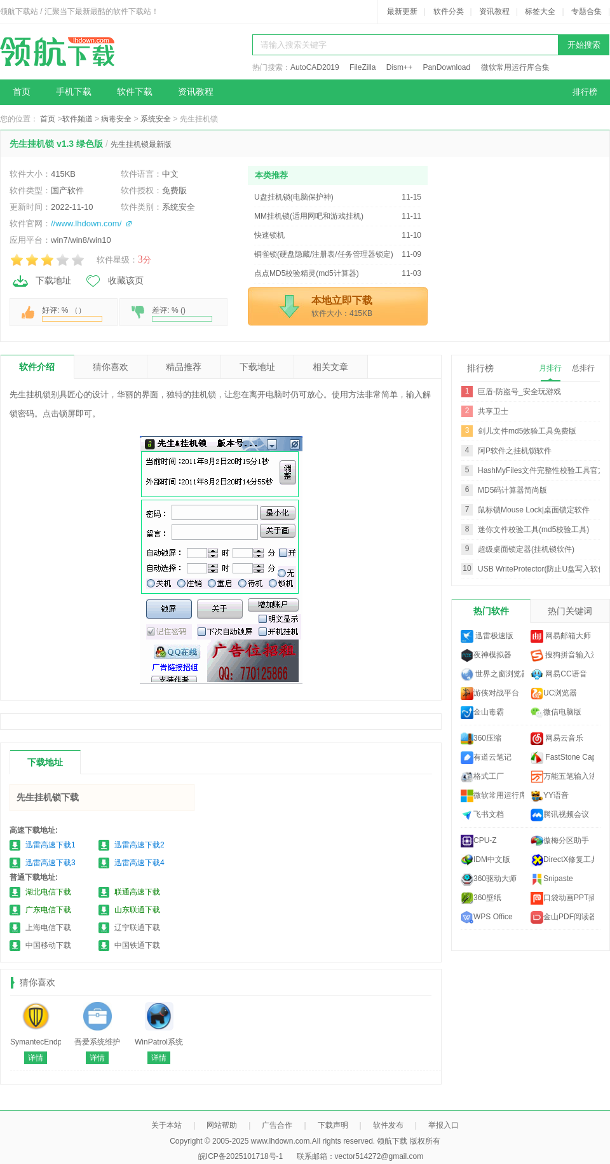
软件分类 (448, 11)
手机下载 (74, 92)
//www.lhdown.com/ (86, 223)
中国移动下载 (48, 945)
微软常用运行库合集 (515, 67)
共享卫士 (493, 411)
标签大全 (540, 11)
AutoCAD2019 (314, 67)
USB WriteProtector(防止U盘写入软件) (543, 569)
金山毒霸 (482, 712)
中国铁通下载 (137, 945)
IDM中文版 (485, 860)
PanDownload (446, 67)
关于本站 (166, 1125)
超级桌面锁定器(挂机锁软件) (526, 549)
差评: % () (182, 314)
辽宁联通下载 (137, 927)
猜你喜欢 (110, 367)
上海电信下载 (48, 927)
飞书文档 (482, 815)
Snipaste (552, 879)
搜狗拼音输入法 (562, 655)
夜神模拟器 (486, 655)
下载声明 (333, 1125)
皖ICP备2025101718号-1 (240, 1156)
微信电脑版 (556, 712)
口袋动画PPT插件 (562, 898)
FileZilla (362, 67)
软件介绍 (37, 367)
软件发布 (388, 1125)
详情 (35, 1057)
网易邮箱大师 (561, 636)
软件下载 (134, 92)
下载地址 (41, 281)
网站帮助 (222, 1125)
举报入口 (443, 1125)
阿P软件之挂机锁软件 (515, 450)
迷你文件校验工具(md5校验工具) (533, 529)
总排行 (583, 368)
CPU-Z (479, 841)
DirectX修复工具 (562, 860)
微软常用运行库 (492, 796)
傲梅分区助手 (560, 841)
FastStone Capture (562, 757)
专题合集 (586, 11)
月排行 (550, 368)
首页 (21, 92)
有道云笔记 (486, 757)
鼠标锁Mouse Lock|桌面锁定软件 (534, 509)
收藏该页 (114, 281)
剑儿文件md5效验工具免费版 (527, 431)
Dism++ (399, 67)
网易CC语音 (559, 674)
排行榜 (585, 92)
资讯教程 (494, 11)
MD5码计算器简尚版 (512, 490)
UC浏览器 (554, 693)
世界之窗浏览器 (492, 674)
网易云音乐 (557, 738)
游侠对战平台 (490, 693)
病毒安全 (116, 118)
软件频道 (77, 118)
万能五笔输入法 (562, 776)
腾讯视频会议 (560, 815)
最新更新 (402, 11)
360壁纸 (481, 898)
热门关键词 (570, 611)
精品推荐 (183, 367)
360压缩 (481, 738)
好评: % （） (72, 314)
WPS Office (487, 917)
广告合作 (277, 1125)
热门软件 (491, 611)
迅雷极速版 (487, 636)
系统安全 (155, 118)
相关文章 (330, 367)
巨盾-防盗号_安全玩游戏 (519, 391)
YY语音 (550, 796)
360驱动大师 (489, 879)
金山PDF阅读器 (562, 917)
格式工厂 (482, 776)
